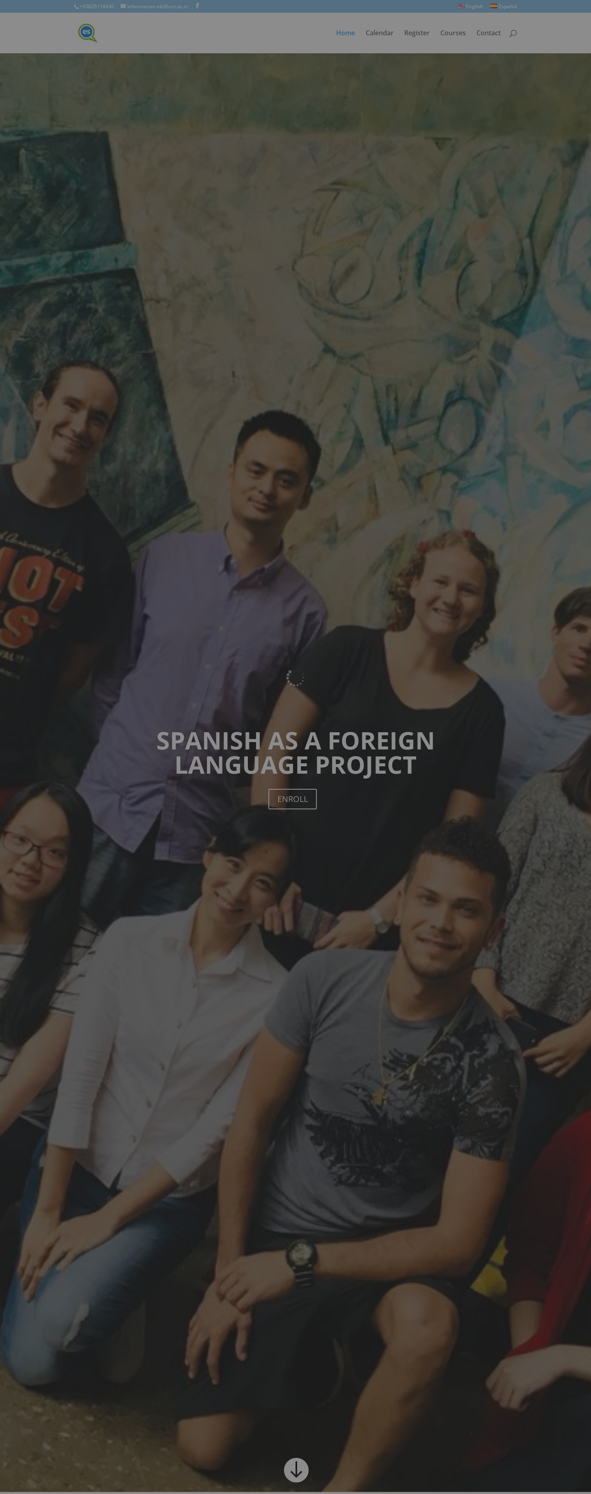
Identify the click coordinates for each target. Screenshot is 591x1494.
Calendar (380, 33)
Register (417, 33)
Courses (453, 33)
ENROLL (292, 798)
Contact (488, 33)
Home (345, 33)
